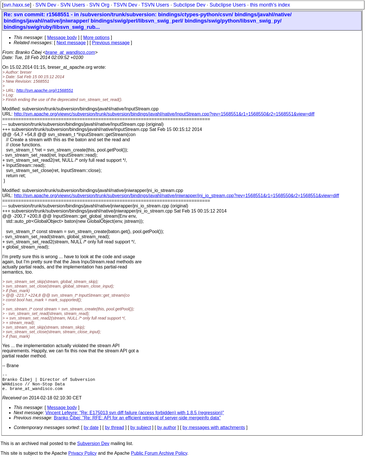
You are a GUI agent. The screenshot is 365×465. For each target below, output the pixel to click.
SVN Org (99, 5)
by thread (114, 432)
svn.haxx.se (16, 5)
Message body (62, 37)
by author (166, 432)
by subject (140, 432)
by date (91, 432)
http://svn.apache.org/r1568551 (44, 90)
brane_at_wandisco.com (70, 52)
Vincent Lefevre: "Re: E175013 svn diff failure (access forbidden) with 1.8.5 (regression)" (134, 417)
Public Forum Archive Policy (159, 457)
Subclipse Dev (189, 5)
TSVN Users (155, 5)
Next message (71, 42)
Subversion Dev (93, 448)
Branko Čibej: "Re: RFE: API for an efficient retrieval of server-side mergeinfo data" (137, 422)
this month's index (270, 5)
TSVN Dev (125, 5)
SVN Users (72, 5)
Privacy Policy (82, 457)
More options (96, 37)
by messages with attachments (213, 432)
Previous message (111, 42)
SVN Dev (45, 5)
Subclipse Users (228, 5)
